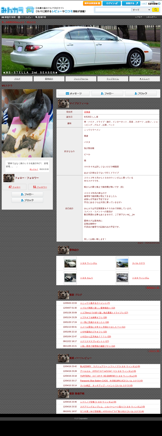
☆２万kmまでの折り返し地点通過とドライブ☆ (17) (104, 312)
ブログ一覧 (154, 351)
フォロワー (40, 186)
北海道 (87, 112)
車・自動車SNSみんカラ (13, 22)
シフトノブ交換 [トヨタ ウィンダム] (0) (98, 402)
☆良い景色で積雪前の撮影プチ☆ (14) (97, 346)
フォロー (14, 186)
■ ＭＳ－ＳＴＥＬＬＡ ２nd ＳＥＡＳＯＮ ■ (30, 72)
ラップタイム (113, 79)
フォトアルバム (81, 79)
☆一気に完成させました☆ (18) (94, 322)
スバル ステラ (138, 263)
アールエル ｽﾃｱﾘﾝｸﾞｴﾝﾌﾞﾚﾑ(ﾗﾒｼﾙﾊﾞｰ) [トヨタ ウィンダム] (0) (108, 371)
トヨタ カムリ (86, 278)
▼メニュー (144, 79)
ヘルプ (144, 3)
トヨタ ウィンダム (88, 263)
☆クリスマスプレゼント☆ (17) (94, 341)
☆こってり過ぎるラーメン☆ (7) (95, 303)
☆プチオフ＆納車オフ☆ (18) (93, 317)
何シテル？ (34, 169)
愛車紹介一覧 (153, 287)
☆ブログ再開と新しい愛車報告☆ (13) (97, 308)
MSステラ (31, 22)
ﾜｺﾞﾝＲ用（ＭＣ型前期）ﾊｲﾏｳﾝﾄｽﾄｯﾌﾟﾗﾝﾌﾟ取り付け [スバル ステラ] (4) (112, 411)
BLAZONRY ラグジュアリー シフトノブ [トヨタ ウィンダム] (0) (110, 366)
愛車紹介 (49, 79)
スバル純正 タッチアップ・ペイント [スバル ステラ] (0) (106, 385)
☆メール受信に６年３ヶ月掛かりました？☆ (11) (102, 327)
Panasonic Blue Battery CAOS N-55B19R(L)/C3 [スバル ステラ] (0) (111, 381)
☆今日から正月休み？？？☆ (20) (95, 336)
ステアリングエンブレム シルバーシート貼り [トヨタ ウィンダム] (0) (112, 406)
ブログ (17, 79)
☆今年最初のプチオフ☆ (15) (93, 332)
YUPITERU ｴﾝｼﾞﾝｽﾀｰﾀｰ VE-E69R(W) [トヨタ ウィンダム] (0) (108, 376)
